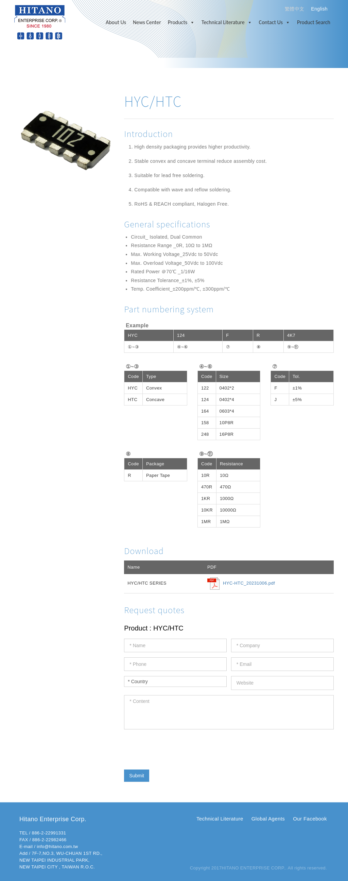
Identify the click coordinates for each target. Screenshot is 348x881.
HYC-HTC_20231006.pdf (249, 583)
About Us (116, 22)
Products (181, 22)
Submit (136, 775)
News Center (147, 22)
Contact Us (274, 22)
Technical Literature (227, 22)
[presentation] (175, 748)
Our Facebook (310, 819)
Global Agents (268, 819)
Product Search (313, 22)
